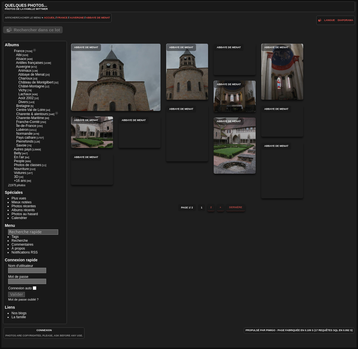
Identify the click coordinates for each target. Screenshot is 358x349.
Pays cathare (26, 137)
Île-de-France (26, 126)
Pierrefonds (24, 141)
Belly (17, 153)
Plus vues (18, 198)
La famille (18, 317)
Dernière (235, 207)
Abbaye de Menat (98, 17)
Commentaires (22, 244)
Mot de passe (18, 277)
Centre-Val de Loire (30, 110)
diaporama (345, 20)
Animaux (24, 71)
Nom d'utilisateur (20, 266)
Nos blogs (18, 313)
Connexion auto (22, 288)
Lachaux (24, 94)
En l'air (19, 157)
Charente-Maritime (30, 118)
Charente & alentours (32, 114)
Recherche (19, 241)
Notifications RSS (24, 252)
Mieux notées (21, 202)
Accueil (49, 17)
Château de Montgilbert (35, 82)
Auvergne (77, 17)
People (19, 161)
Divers (23, 102)
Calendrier (19, 218)
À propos (18, 248)
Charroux (25, 78)
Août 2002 (26, 98)
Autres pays (22, 149)
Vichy (22, 90)
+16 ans (20, 181)
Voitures (20, 173)
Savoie (21, 145)
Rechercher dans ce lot (37, 29)
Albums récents (23, 210)
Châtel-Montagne (31, 86)
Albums (12, 45)
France (62, 17)
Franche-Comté (27, 122)
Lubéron (22, 130)
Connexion (44, 330)
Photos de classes (27, 165)
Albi (19, 55)
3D (16, 177)
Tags (14, 237)
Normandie (24, 134)
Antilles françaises (29, 63)
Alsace (21, 59)
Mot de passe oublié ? (23, 299)
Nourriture (21, 169)
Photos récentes (23, 206)
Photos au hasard (24, 214)
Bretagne (23, 106)
